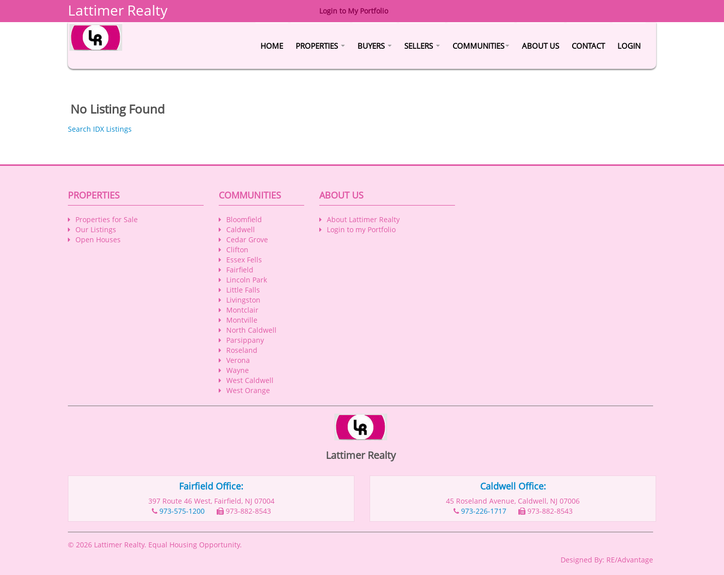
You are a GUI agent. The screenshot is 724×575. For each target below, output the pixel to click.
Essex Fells (244, 259)
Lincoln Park (246, 279)
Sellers (422, 46)
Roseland (241, 350)
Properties (320, 46)
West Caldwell (250, 380)
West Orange (248, 390)
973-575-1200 (182, 511)
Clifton (237, 249)
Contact (588, 46)
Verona (238, 360)
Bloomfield (244, 219)
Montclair (242, 310)
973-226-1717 (483, 511)
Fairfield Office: (211, 486)
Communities (480, 46)
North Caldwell (251, 330)
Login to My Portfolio (353, 11)
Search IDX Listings (100, 129)
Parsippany (245, 340)
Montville (241, 320)
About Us (540, 46)
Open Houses (98, 239)
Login (629, 46)
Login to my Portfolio (361, 229)
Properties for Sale (106, 219)
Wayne (237, 370)
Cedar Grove (247, 239)
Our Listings (95, 229)
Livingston (243, 300)
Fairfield (239, 269)
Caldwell (240, 229)
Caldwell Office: (513, 486)
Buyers (374, 46)
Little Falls (243, 290)
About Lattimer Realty (363, 219)
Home (271, 46)
